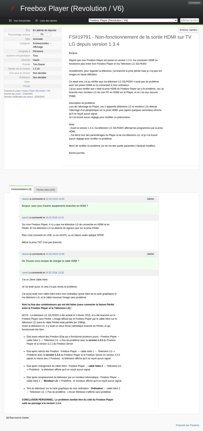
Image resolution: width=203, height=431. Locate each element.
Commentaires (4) (21, 189)
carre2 (18, 94)
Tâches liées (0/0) (45, 189)
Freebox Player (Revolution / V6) (35, 91)
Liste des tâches (48, 20)
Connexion (194, 2)
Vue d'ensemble (22, 20)
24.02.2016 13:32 (55, 272)
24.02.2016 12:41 (55, 217)
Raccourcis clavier (17, 417)
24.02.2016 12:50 (55, 254)
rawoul (30, 97)
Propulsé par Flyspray (187, 425)
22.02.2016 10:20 (55, 199)
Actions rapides (188, 30)
